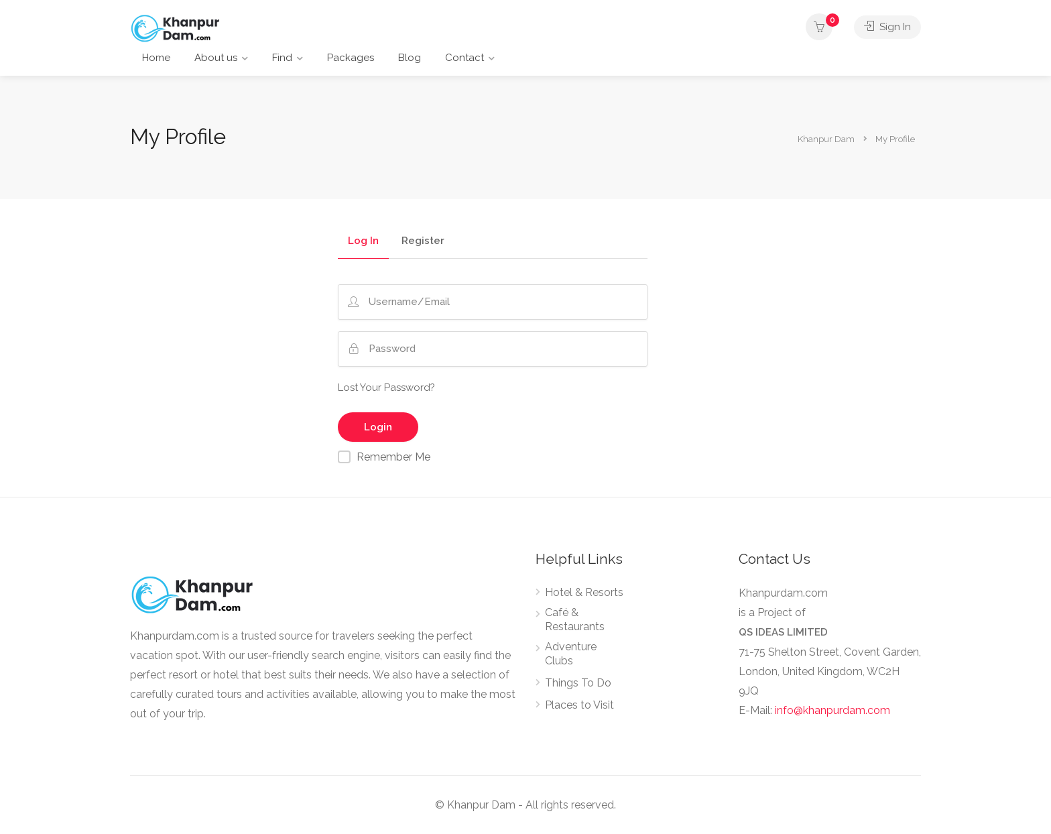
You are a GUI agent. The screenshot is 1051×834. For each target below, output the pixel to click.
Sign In (887, 27)
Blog (409, 58)
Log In (363, 241)
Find (282, 58)
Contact (464, 58)
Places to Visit (579, 705)
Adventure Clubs (571, 653)
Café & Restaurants (575, 619)
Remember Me (393, 457)
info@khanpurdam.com (832, 710)
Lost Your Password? (386, 387)
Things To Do (578, 682)
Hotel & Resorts (584, 592)
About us (215, 58)
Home (156, 58)
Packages (350, 58)
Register (422, 241)
